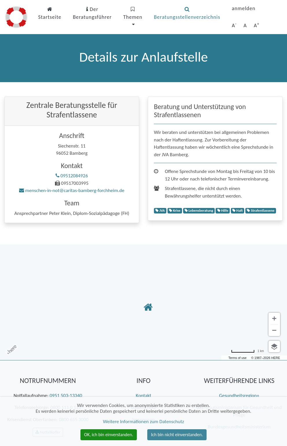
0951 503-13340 (65, 395)
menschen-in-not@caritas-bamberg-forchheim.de (71, 190)
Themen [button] (132, 13)
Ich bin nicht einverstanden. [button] (177, 434)
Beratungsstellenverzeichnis (187, 13)
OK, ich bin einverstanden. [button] (108, 434)
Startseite (49, 13)
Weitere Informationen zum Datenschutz (143, 422)
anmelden (243, 8)
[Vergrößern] (274, 318)
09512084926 (72, 176)
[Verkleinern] (274, 330)
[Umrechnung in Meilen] (247, 351)
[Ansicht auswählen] (274, 346)
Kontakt (143, 395)
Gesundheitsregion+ (239, 395)
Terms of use (237, 358)
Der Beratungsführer (92, 13)
